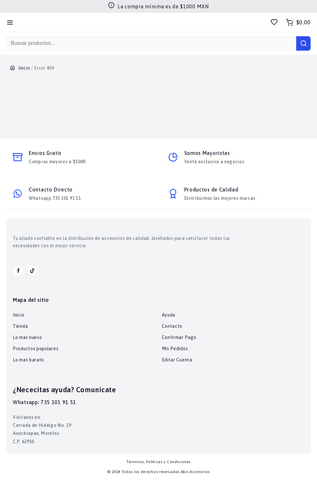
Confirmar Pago (179, 337)
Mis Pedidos (175, 348)
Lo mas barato (28, 359)
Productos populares (35, 348)
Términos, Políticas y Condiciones (158, 462)
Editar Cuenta (177, 359)
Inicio (24, 68)
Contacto (172, 326)
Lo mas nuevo (27, 337)
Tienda (20, 326)
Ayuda (169, 314)
